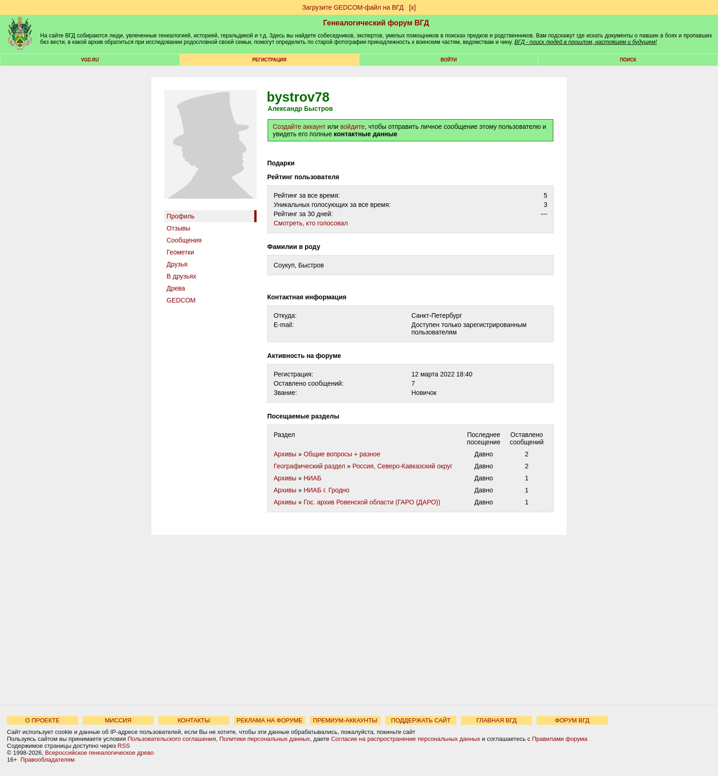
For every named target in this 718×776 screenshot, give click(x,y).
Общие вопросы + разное (342, 454)
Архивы (285, 454)
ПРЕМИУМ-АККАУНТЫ (345, 720)
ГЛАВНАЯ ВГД (497, 720)
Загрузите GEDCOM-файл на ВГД (353, 7)
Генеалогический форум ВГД (376, 23)
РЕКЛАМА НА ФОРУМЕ (269, 720)
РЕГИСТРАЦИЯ (269, 59)
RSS (124, 745)
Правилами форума (559, 738)
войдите (352, 126)
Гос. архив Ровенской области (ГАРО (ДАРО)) (372, 502)
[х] (412, 7)
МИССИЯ (118, 720)
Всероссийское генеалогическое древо (99, 752)
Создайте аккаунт (299, 126)
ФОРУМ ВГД (572, 720)
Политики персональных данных (264, 738)
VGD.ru (90, 59)
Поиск (628, 59)
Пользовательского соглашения (171, 738)
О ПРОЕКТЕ (42, 720)
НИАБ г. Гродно (327, 490)
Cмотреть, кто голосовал (311, 223)
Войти (449, 59)
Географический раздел (309, 466)
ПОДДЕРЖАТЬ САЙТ (421, 720)
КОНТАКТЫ (194, 720)
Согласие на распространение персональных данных (405, 738)
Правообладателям (47, 759)
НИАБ (313, 478)
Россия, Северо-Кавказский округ (403, 466)
